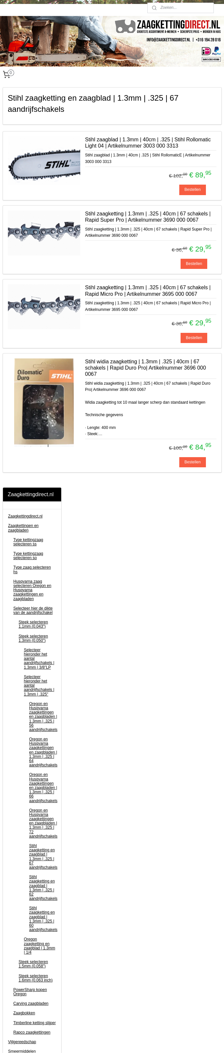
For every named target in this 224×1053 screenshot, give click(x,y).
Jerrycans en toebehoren (30, 746)
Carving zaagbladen (31, 603)
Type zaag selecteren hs (32, 169)
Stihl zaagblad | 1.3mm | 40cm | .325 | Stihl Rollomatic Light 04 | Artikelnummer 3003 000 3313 (177, 152)
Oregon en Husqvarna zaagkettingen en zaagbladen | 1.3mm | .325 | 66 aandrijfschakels (43, 387)
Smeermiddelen (22, 651)
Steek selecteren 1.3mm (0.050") (33, 238)
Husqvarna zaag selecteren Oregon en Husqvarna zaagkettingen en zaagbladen (32, 190)
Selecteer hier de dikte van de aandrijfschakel (33, 210)
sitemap (96, 1041)
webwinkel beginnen (129, 1041)
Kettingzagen (19, 694)
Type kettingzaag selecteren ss (28, 141)
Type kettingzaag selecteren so (28, 155)
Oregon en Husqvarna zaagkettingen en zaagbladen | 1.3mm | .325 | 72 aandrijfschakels (43, 423)
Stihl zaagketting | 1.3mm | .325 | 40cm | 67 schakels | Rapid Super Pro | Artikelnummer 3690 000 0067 (180, 251)
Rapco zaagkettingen (32, 632)
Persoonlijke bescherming (30, 660)
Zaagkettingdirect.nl (25, 116)
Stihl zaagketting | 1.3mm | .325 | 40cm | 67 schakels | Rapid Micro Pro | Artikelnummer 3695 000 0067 (180, 350)
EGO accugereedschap (28, 684)
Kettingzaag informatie (27, 765)
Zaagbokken (24, 613)
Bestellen (193, 215)
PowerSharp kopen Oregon (30, 591)
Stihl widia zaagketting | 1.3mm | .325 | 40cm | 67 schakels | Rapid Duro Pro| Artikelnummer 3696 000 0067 (180, 449)
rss (108, 1041)
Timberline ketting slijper (34, 622)
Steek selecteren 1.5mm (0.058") (33, 563)
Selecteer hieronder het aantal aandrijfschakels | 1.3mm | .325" (39, 285)
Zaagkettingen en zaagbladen (23, 127)
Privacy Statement (93, 1006)
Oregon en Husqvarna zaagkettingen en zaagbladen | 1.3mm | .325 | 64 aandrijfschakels (43, 352)
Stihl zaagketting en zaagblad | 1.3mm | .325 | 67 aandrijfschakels (43, 456)
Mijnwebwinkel (180, 1041)
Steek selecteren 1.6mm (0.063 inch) (36, 578)
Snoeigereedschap (24, 713)
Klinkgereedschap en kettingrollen (26, 734)
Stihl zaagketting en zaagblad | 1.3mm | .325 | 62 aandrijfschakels (43, 488)
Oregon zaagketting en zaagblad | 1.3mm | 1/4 (39, 546)
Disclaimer (86, 987)
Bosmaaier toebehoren (28, 703)
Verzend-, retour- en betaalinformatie (109, 981)
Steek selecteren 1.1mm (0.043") (33, 224)
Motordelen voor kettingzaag (22, 672)
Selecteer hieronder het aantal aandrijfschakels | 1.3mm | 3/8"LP (39, 259)
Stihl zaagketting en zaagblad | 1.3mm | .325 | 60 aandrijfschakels (43, 519)
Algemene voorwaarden (98, 993)
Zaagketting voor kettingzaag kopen (108, 1000)
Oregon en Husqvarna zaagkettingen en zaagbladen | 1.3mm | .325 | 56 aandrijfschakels (43, 316)
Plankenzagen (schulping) (31, 755)
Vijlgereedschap (22, 641)
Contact (15, 775)
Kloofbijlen (17, 722)
